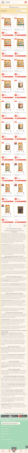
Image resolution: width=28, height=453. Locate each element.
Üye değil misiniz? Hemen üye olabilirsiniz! (10, 423)
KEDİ (11, 14)
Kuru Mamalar (15, 14)
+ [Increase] (16, 35)
